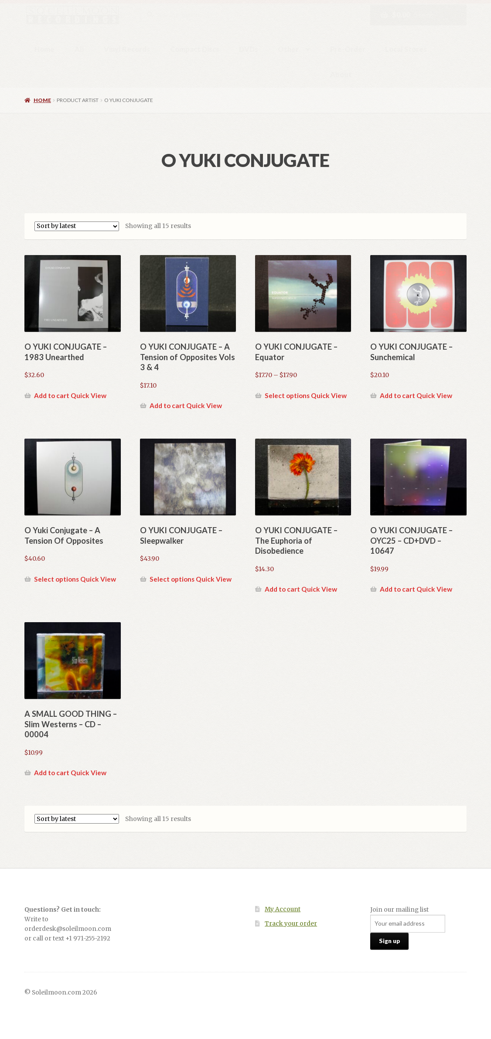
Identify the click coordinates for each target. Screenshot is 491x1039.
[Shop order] (76, 226)
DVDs (248, 49)
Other (288, 49)
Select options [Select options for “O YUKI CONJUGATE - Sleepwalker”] (172, 579)
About (341, 74)
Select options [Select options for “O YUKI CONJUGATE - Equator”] (287, 395)
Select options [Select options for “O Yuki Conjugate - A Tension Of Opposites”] (56, 579)
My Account (282, 909)
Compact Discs (194, 49)
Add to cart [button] (51, 395)
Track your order (291, 923)
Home (44, 49)
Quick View (88, 395)
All (79, 49)
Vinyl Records (127, 49)
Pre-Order (347, 49)
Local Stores (406, 49)
